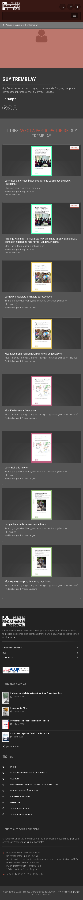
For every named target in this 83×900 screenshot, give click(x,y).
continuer (8, 637)
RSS (4, 653)
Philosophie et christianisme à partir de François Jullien (36, 693)
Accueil (9, 25)
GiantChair (74, 891)
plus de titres (10, 746)
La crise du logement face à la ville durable (29, 733)
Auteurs (18, 25)
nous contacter (36, 842)
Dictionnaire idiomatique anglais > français (29, 721)
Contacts (8, 658)
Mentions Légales (12, 648)
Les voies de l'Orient (19, 708)
